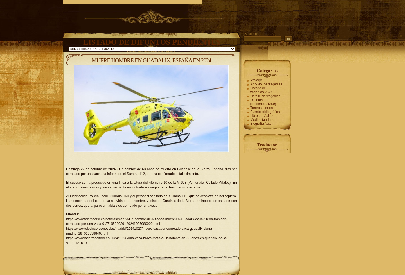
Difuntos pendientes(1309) (263, 102)
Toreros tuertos (261, 108)
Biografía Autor (261, 124)
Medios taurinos (262, 120)
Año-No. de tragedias (266, 84)
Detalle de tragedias (265, 96)
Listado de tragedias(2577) (261, 90)
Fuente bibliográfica (265, 112)
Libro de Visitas (261, 116)
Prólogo (256, 80)
